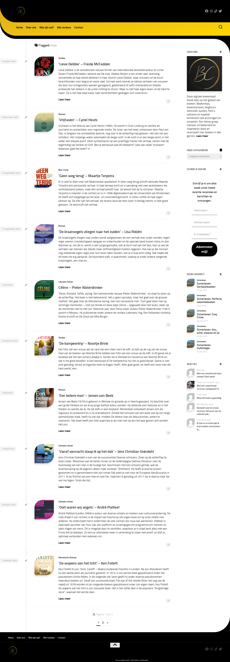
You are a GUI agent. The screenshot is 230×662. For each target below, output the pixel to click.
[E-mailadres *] (204, 234)
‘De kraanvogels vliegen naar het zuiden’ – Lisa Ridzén (100, 230)
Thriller (61, 58)
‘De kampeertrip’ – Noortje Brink (83, 341)
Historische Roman (67, 554)
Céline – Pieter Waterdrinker (80, 286)
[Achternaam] (204, 222)
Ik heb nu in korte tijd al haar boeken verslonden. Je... (208, 426)
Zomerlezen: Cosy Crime (207, 316)
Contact (78, 27)
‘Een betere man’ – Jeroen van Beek (85, 393)
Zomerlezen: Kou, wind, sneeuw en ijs (208, 331)
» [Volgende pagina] (107, 619)
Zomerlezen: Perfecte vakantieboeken (209, 300)
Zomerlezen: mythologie (204, 346)
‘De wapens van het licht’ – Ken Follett (88, 560)
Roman (61, 114)
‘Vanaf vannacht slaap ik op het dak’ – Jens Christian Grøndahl (106, 449)
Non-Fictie (63, 169)
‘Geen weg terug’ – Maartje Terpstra (86, 175)
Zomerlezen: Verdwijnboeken (206, 285)
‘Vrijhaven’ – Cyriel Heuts (78, 119)
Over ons (31, 27)
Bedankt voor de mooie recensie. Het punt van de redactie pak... (209, 411)
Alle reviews (64, 27)
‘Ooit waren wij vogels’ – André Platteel (89, 504)
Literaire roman (65, 280)
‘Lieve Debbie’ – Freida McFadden (84, 64)
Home (19, 27)
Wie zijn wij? (46, 27)
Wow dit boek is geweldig (209, 398)
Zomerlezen (201, 280)
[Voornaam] (204, 210)
